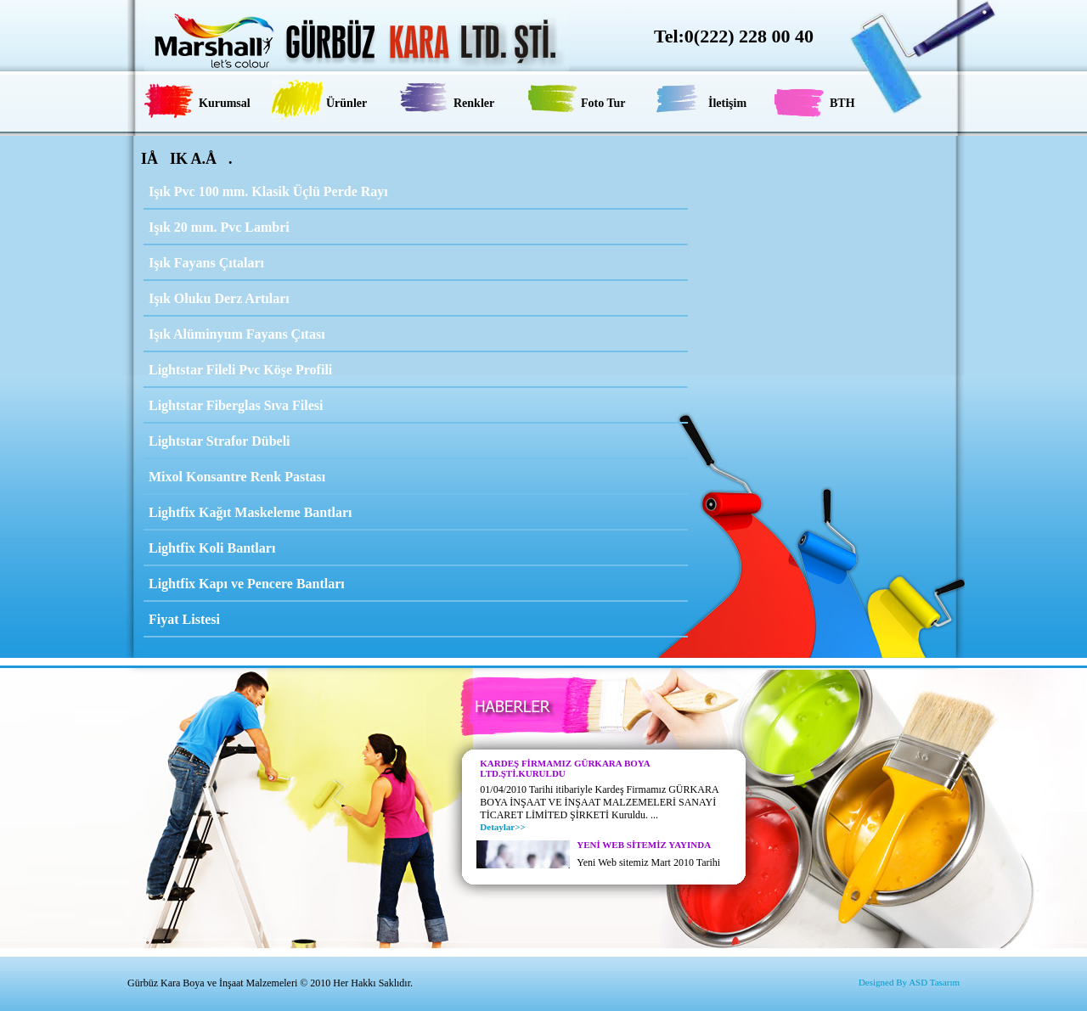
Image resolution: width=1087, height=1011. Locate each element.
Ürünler (346, 103)
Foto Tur (603, 103)
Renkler (473, 103)
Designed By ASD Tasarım (909, 982)
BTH (842, 103)
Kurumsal (225, 103)
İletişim (727, 103)
